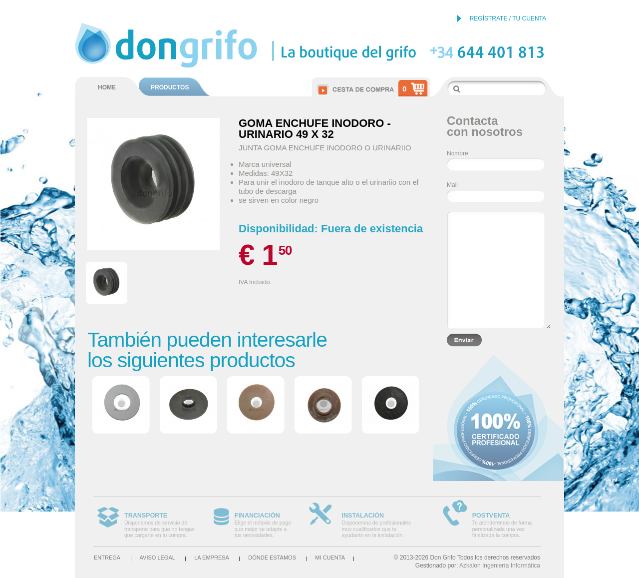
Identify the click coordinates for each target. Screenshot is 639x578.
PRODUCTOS (170, 87)
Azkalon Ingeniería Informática (499, 565)
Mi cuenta (330, 558)
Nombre (457, 153)
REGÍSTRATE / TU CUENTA (508, 18)
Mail (452, 184)
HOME (107, 87)
